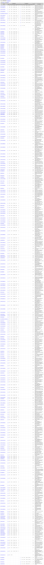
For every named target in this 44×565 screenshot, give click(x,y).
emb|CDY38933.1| (2, 314)
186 (8, 425)
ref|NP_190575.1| (2, 521)
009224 (3, 2)
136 (8, 312)
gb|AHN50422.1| (2, 387)
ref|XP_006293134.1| (2, 537)
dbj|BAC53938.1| (2, 205)
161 (8, 358)
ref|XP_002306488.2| (2, 126)
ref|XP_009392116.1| (2, 250)
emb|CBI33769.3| (2, 563)
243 (8, 537)
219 (8, 489)
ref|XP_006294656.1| (2, 230)
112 (8, 255)
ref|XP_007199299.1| (2, 384)
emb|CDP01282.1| (2, 240)
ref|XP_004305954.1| (2, 389)
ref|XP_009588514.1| (2, 7)
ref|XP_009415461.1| (2, 341)
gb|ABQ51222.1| (2, 500)
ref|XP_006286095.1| (2, 234)
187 (8, 427)
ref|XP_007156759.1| (2, 159)
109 (8, 253)
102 (8, 223)
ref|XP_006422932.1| (2, 422)
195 (8, 417)
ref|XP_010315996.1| (2, 9)
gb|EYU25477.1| (2, 207)
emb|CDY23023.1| (2, 532)
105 (8, 18)
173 (8, 389)
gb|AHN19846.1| (2, 70)
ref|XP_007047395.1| (2, 55)
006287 (8, 2)
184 (8, 419)
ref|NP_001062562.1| (2, 274)
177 (8, 400)
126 (8, 285)
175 (8, 398)
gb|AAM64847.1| (2, 472)
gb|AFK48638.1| (2, 398)
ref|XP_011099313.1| (2, 15)
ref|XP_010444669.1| (2, 487)
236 (8, 525)
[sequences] (8, 0)
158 (8, 341)
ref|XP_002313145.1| (2, 440)
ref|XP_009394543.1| (2, 432)
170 (8, 384)
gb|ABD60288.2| (2, 545)
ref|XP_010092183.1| (2, 509)
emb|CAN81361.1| (2, 248)
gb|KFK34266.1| (2, 540)
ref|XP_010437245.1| (2, 213)
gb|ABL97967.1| (2, 514)
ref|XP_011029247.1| (2, 285)
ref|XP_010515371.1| (2, 527)
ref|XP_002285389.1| (2, 518)
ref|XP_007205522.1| (2, 42)
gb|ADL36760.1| (2, 448)
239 (8, 532)
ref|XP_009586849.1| (2, 209)
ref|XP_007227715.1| (2, 301)
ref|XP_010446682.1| (2, 211)
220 (8, 495)
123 (8, 271)
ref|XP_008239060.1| (2, 543)
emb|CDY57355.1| (2, 517)
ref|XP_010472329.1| (2, 191)
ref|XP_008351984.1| (2, 315)
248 (8, 531)
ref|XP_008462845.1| (2, 339)
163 (8, 360)
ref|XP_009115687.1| (2, 516)
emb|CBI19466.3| (2, 82)
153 (8, 339)
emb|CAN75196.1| (2, 131)
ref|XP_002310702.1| (2, 100)
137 (8, 301)
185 (8, 422)
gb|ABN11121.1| (2, 18)
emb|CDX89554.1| (2, 257)
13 (20, 20)
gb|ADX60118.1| (2, 336)
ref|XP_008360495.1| (2, 75)
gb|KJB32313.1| (2, 437)
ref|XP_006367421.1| (2, 85)
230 (8, 517)
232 (8, 518)
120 (8, 281)
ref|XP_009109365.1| (2, 94)
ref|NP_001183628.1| (2, 375)
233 (8, 521)
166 (8, 375)
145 (8, 322)
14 (20, 22)
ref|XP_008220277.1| (2, 298)
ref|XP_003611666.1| (2, 116)
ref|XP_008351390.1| (2, 83)
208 (8, 460)
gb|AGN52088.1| (2, 66)
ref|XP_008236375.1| (2, 379)
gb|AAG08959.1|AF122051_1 (3, 13)
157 (8, 352)
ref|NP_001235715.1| (2, 474)
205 (8, 458)
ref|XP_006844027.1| (2, 281)
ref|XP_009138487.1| (2, 312)
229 (8, 516)
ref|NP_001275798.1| (2, 203)
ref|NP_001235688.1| (2, 108)
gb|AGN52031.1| (2, 123)
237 (8, 542)
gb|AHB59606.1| (2, 31)
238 (8, 527)
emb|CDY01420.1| (2, 456)
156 (8, 351)
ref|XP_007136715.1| (2, 348)
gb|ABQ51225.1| (2, 531)
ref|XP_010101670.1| (2, 296)
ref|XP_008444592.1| (2, 358)
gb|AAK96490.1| (2, 485)
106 (8, 234)
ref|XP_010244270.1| (2, 51)
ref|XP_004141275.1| (2, 400)
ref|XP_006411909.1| (2, 150)
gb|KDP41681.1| (2, 173)
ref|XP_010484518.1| (2, 460)
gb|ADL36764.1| (2, 175)
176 (8, 381)
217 (8, 485)
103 (8, 230)
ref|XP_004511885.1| (2, 39)
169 (8, 379)
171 (8, 387)
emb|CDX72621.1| (2, 255)
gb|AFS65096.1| (2, 223)
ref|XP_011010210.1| (2, 110)
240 (8, 533)
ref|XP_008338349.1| (2, 60)
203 (8, 457)
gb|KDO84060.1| (2, 196)
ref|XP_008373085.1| (2, 397)
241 (8, 528)
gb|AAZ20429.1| (2, 58)
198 (8, 452)
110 (8, 242)
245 (8, 545)
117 (8, 257)
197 (8, 448)
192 (8, 440)
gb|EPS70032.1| (2, 511)
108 (8, 240)
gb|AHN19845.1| (2, 44)
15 (20, 25)
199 (8, 432)
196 (8, 446)
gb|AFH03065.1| (2, 45)
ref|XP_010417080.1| (2, 178)
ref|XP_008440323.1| (2, 136)
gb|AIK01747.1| (2, 48)
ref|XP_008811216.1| (2, 244)
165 (8, 365)
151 (8, 336)
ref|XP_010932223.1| (2, 542)
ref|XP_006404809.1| (2, 185)
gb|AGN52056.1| (2, 253)
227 (8, 514)
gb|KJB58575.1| (2, 365)
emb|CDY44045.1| (2, 114)
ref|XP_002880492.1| (2, 143)
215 (8, 472)
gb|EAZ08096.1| (2, 271)
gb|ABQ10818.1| (2, 96)
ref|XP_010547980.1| (2, 528)
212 (8, 470)
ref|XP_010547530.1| (2, 417)
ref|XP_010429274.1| (2, 190)
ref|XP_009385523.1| (2, 360)
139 (8, 315)
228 (8, 500)
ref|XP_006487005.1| (2, 427)
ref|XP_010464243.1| (2, 489)
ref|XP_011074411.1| (2, 165)
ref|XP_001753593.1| (2, 547)
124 (8, 274)
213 (8, 478)
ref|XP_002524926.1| (2, 140)
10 (20, 561)
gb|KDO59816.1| (2, 425)
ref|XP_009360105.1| (2, 322)
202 (8, 511)
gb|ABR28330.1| (2, 351)
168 (8, 368)
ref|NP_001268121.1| (2, 22)
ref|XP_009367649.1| (2, 62)
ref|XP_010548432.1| (2, 156)
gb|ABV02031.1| (2, 354)
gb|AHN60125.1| (2, 458)
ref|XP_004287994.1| (2, 163)
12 (20, 563)
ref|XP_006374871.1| (2, 263)
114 (8, 248)
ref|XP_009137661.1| (2, 167)
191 (8, 437)
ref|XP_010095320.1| (2, 25)
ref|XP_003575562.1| (2, 381)
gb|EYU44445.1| (2, 561)
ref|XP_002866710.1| (2, 470)
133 (8, 296)
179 (8, 407)
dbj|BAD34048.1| (2, 269)
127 (8, 250)
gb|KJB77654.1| (2, 419)
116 (8, 256)
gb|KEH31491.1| (2, 352)
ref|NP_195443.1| (2, 215)
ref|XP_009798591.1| (2, 11)
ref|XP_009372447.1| (2, 49)
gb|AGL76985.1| (2, 356)
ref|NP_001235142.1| (2, 227)
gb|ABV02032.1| (2, 559)
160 (8, 356)
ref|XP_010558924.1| (2, 368)
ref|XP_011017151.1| (2, 256)
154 (8, 348)
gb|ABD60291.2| (2, 446)
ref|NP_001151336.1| (2, 334)
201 (8, 456)
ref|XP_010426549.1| (2, 533)
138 (8, 314)
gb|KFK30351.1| (2, 246)
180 (8, 397)
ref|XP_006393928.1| (2, 478)
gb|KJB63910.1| (2, 188)
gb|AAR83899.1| (2, 557)
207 (8, 474)
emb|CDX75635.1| (2, 169)
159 (8, 354)
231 (8, 509)
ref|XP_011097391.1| (2, 20)
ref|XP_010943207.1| (2, 112)
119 (8, 263)
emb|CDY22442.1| (2, 113)
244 (8, 540)
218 (8, 487)
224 (8, 547)
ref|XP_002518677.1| (2, 452)
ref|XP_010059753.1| (2, 242)
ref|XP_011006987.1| (2, 106)
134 (8, 298)
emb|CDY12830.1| (2, 457)
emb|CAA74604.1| (2, 525)
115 (8, 244)
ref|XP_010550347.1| (2, 495)
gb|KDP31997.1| (2, 72)
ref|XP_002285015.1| (2, 77)
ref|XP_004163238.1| (2, 407)
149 (8, 334)
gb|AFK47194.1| (2, 32)
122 (8, 269)
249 (8, 543)
